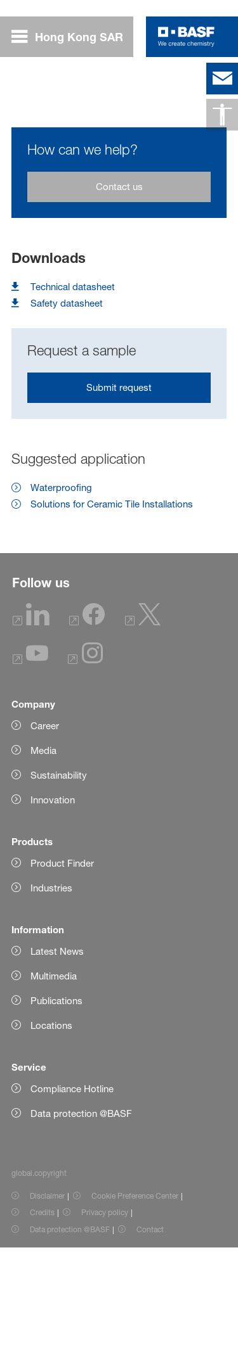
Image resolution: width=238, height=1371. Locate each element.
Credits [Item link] (42, 1336)
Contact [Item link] (150, 1353)
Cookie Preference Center (134, 1319)
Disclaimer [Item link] (47, 1319)
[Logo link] (186, 37)
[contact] (222, 78)
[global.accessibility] (222, 115)
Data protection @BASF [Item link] (70, 1353)
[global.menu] (72, 37)
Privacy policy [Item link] (104, 1336)
